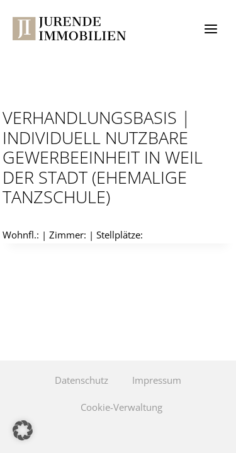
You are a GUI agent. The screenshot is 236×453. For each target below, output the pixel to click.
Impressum (156, 380)
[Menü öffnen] (210, 29)
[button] (22, 430)
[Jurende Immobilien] (69, 28)
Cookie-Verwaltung (121, 407)
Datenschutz (81, 380)
